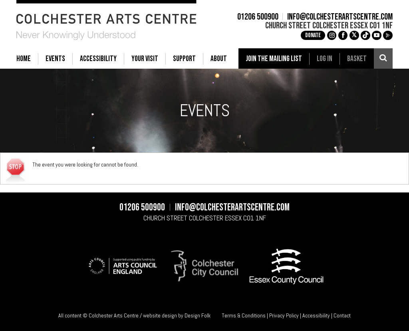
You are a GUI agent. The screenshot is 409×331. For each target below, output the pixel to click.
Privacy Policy (284, 315)
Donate (313, 35)
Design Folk (197, 315)
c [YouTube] (376, 35)
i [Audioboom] (388, 35)
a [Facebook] (343, 35)
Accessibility (316, 315)
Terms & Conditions (244, 315)
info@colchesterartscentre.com (340, 17)
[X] (354, 35)
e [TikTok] (365, 35)
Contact (342, 315)
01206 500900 (257, 17)
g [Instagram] (332, 35)
